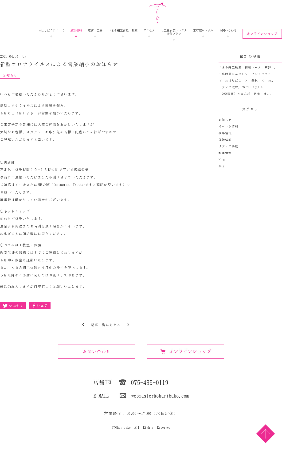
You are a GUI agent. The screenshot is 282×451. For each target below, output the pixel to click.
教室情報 (225, 152)
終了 (222, 166)
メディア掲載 (228, 146)
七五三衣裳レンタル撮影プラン (174, 32)
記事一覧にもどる (106, 325)
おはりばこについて (51, 30)
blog (222, 159)
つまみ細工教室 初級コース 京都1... (248, 67)
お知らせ (10, 75)
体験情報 (225, 139)
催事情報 (225, 133)
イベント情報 (228, 126)
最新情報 (76, 30)
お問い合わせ (228, 30)
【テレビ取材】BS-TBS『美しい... (244, 87)
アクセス (149, 30)
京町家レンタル (203, 30)
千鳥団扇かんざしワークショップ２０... (249, 74)
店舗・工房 (95, 30)
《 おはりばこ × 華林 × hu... (247, 80)
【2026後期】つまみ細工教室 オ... (245, 93)
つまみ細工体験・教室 (122, 30)
